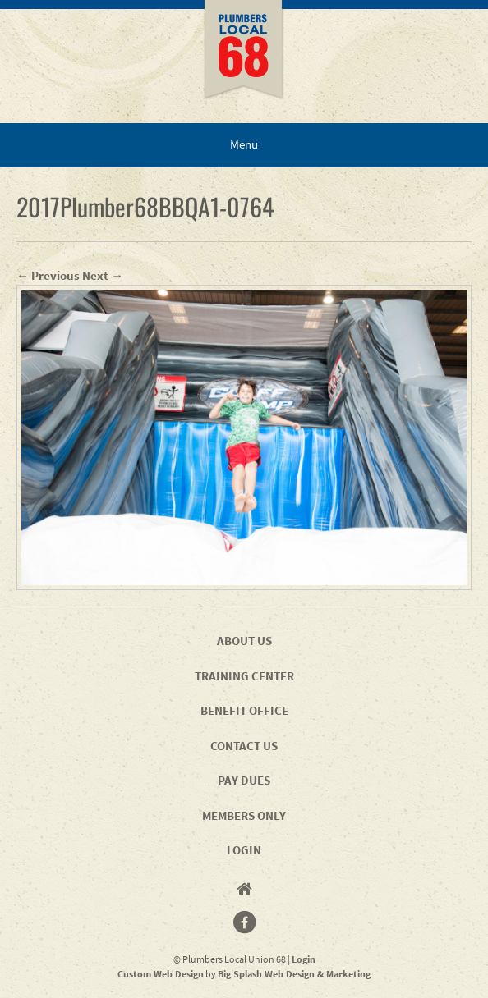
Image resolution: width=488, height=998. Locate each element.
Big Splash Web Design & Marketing (294, 974)
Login (244, 850)
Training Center (244, 676)
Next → (102, 275)
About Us (244, 640)
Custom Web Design (160, 974)
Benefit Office (244, 710)
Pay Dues (244, 780)
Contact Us (244, 745)
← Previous (48, 275)
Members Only (244, 815)
